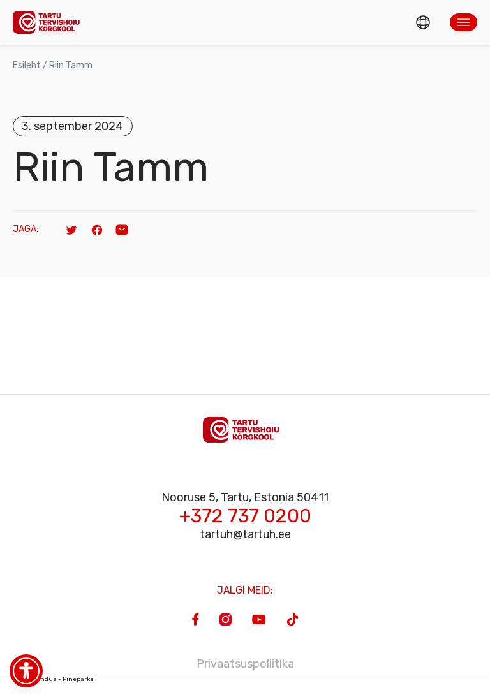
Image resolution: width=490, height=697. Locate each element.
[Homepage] (50, 22)
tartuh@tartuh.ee (245, 534)
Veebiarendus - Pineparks (53, 679)
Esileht (27, 65)
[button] (463, 22)
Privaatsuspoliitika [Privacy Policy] (245, 664)
